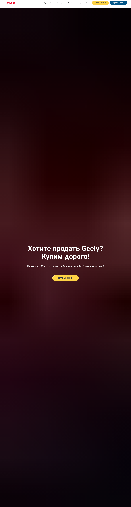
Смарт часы (87, 3)
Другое (59, 5)
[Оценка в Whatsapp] (105, 3)
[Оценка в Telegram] (101, 3)
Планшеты (70, 3)
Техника (22, 3)
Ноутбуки (54, 3)
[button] (65, 278)
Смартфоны (38, 3)
